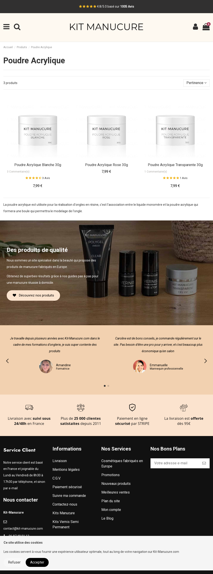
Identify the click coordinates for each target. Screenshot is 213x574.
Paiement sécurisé (67, 487)
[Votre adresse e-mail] (175, 463)
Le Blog (107, 518)
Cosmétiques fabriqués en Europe (122, 463)
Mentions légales (66, 469)
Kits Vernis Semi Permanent (65, 524)
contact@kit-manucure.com (23, 528)
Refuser (14, 562)
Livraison (59, 461)
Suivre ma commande (69, 496)
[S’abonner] (204, 463)
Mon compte (111, 510)
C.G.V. (56, 478)
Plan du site (110, 501)
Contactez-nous (64, 504)
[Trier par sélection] (196, 82)
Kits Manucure (63, 513)
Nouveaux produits (116, 483)
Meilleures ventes (115, 492)
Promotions (110, 475)
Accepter (37, 562)
